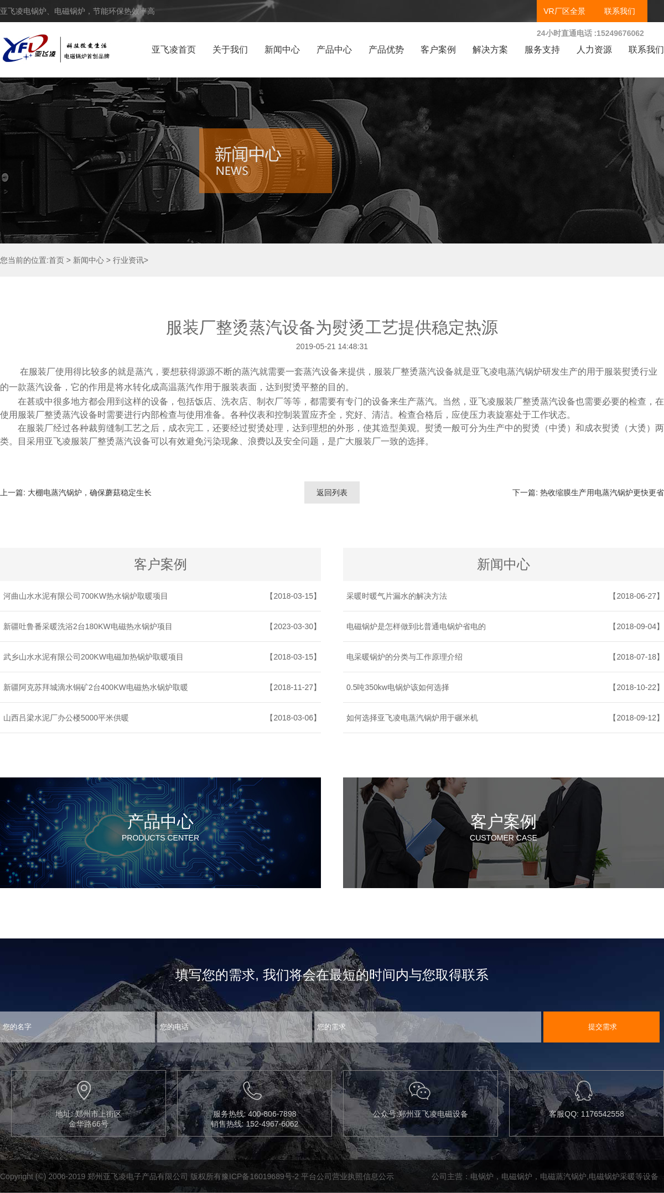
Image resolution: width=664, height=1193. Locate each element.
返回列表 (332, 492)
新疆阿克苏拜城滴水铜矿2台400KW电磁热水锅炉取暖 (95, 687)
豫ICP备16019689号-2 (260, 1176)
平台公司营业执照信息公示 (347, 1176)
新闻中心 (282, 49)
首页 (56, 260)
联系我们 (619, 11)
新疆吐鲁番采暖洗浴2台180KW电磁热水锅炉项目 (88, 626)
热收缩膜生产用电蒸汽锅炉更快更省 (602, 492)
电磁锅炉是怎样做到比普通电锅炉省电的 (416, 626)
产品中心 (334, 49)
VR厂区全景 (564, 11)
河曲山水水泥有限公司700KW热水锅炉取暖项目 (85, 596)
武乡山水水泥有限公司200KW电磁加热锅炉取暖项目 (93, 656)
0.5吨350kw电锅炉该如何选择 (397, 687)
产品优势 (386, 49)
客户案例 (438, 49)
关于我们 (230, 49)
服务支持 (542, 49)
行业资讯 (128, 260)
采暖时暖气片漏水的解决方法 (396, 596)
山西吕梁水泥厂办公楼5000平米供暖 (66, 717)
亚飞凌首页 (174, 49)
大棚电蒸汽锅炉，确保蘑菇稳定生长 (90, 492)
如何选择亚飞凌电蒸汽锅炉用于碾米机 (412, 717)
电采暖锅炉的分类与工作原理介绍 (404, 656)
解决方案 (490, 49)
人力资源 (594, 49)
